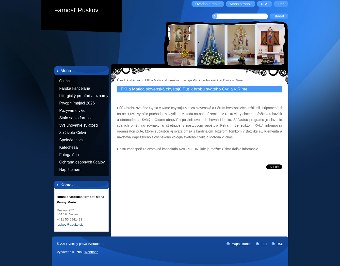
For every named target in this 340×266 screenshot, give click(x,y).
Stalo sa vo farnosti (76, 118)
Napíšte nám (70, 169)
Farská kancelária (74, 88)
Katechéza (68, 147)
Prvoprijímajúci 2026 (77, 103)
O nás (64, 81)
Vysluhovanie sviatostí (78, 125)
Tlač (264, 244)
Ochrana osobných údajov (82, 162)
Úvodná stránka (128, 80)
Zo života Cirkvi (72, 133)
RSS (279, 244)
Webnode (91, 252)
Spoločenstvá (71, 140)
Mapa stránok (241, 244)
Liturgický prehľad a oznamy (83, 96)
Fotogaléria (69, 155)
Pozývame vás (72, 110)
